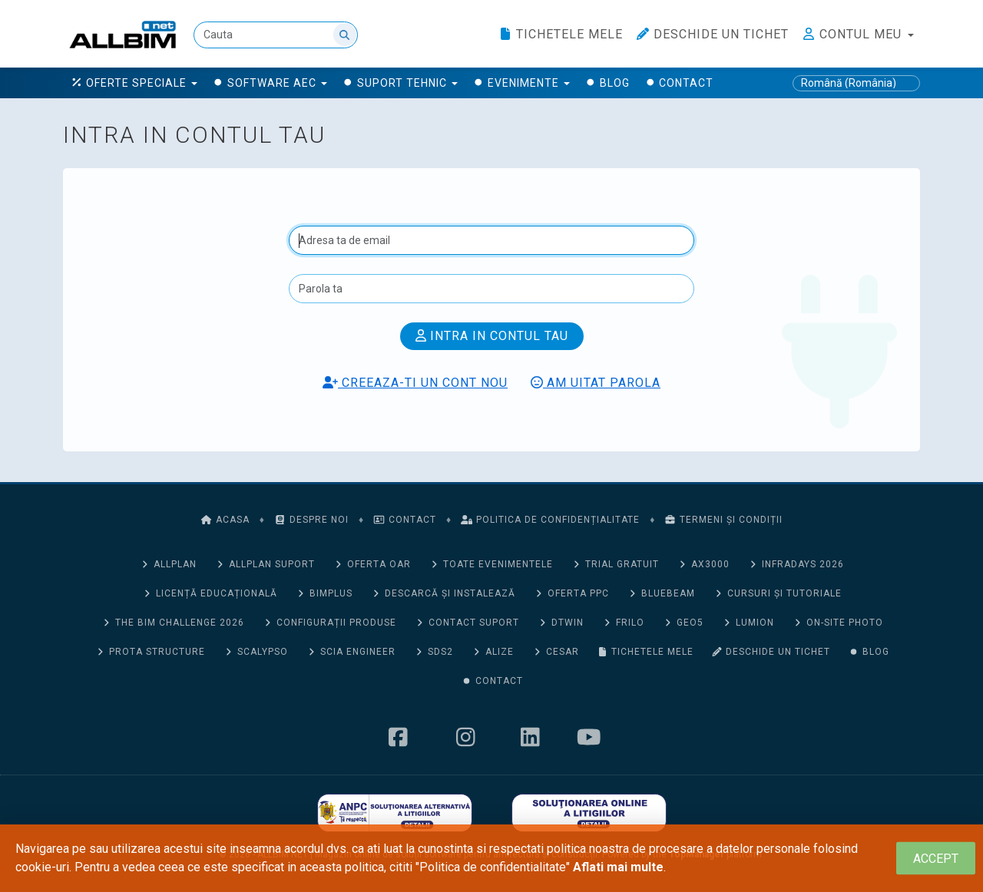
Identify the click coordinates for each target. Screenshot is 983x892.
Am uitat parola (595, 382)
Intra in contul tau (491, 336)
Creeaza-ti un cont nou (415, 382)
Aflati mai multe (618, 867)
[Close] (935, 858)
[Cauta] (276, 34)
